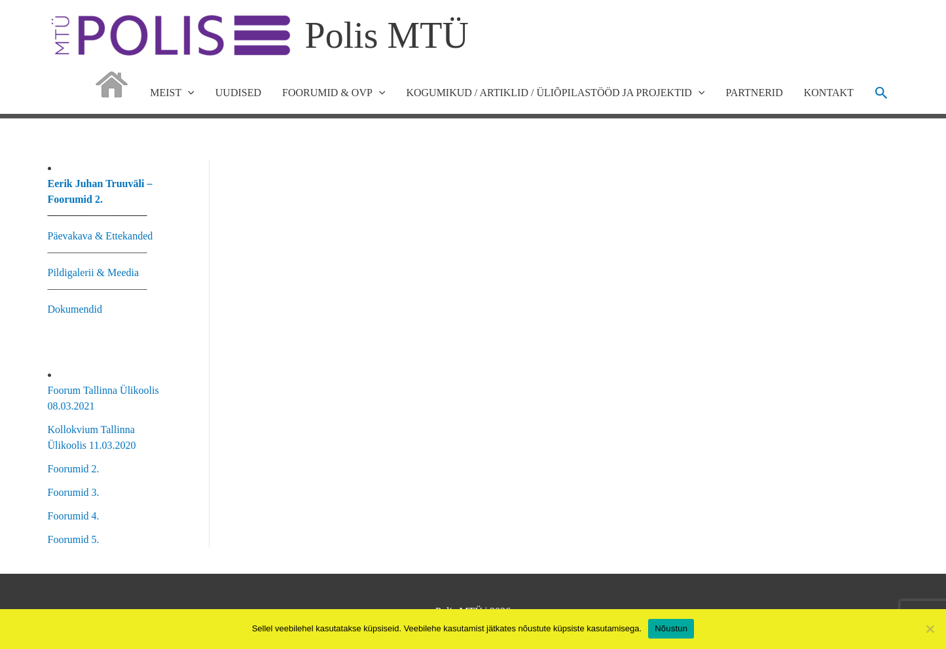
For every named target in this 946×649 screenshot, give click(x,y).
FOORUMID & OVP (333, 93)
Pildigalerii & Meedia (93, 272)
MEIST (172, 93)
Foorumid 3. (74, 492)
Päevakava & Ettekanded (100, 235)
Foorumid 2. (74, 468)
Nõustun (671, 628)
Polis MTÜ (387, 35)
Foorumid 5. (74, 539)
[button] (881, 93)
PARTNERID (753, 92)
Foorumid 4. (74, 515)
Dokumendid (75, 309)
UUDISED (238, 92)
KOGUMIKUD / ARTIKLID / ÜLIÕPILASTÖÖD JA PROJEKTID (555, 93)
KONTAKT (829, 92)
